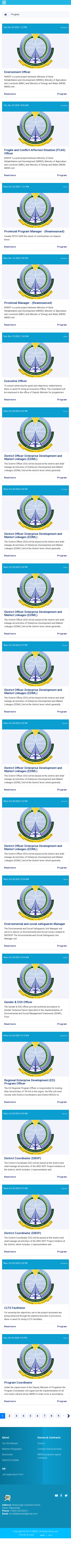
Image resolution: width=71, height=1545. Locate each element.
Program (62, 94)
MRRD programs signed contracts (49, 1456)
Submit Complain (10, 1460)
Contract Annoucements (50, 1449)
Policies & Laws (26, 1534)
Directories (7, 1454)
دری (50, 1534)
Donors (41, 1443)
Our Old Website (10, 1443)
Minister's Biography (12, 1449)
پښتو (42, 1534)
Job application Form (12, 1474)
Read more (10, 94)
